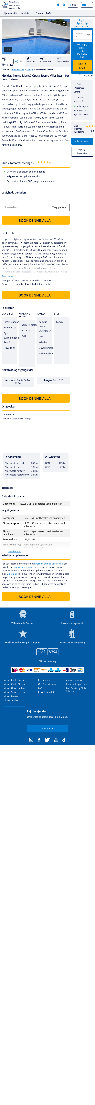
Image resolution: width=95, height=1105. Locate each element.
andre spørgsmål (23, 567)
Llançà (29, 69)
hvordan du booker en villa (48, 563)
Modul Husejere (74, 680)
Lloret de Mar (11, 700)
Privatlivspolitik (46, 692)
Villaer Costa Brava (14, 680)
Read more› (8, 276)
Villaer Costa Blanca (14, 684)
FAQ (48, 13)
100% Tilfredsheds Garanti (79, 87)
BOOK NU (82, 66)
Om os (39, 13)
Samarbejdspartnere (77, 684)
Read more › (14, 551)
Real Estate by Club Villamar (76, 690)
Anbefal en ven (82, 141)
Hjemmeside (10, 13)
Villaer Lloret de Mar (14, 688)
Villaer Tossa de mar (14, 692)
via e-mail (12, 573)
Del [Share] (19, 61)
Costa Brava (18, 69)
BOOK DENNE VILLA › (36, 220)
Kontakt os (26, 13)
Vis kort (86, 76)
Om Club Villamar (47, 684)
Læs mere (47, 728)
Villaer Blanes (11, 696)
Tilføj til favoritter (82, 152)
